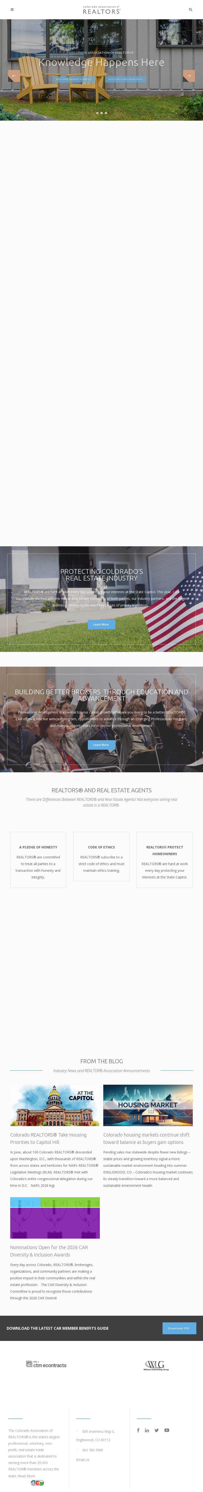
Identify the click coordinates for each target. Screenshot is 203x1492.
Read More (26, 1476)
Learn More (101, 624)
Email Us (82, 1460)
